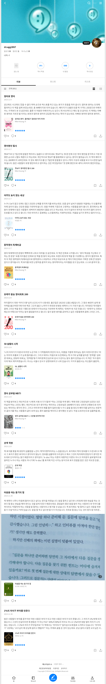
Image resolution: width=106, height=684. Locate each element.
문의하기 (64, 668)
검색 (89, 3)
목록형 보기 (100, 89)
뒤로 (5, 3)
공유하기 (100, 136)
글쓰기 (53, 678)
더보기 (94, 3)
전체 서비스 (100, 3)
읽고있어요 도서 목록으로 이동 (16, 65)
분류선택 (5, 89)
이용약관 (56, 668)
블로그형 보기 (94, 89)
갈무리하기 (95, 136)
